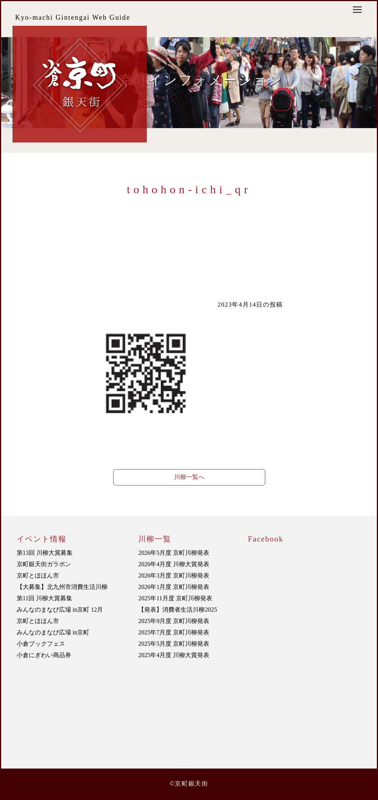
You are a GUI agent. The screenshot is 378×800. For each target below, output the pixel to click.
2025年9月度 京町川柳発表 (173, 621)
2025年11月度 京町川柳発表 (175, 598)
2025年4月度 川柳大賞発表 (173, 655)
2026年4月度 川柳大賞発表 (173, 564)
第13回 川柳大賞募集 (45, 553)
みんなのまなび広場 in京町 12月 (60, 609)
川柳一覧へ (189, 477)
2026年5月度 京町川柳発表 (173, 553)
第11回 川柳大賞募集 (44, 598)
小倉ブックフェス (41, 643)
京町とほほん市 (38, 575)
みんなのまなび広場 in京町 (53, 632)
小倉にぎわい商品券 (44, 655)
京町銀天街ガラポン (44, 564)
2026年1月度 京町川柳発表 (173, 587)
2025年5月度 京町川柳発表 (173, 643)
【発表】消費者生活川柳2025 (177, 609)
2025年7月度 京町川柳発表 (173, 632)
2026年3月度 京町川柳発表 (173, 575)
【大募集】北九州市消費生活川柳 (62, 587)
